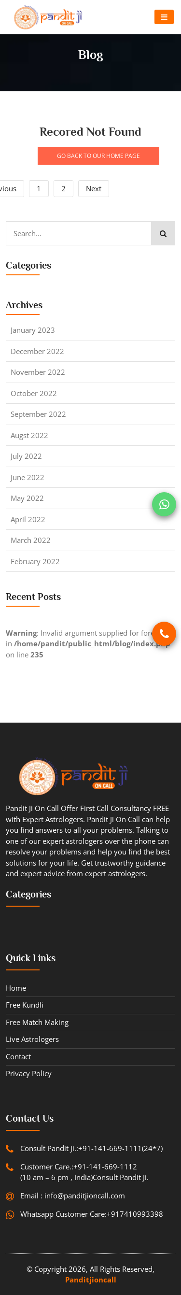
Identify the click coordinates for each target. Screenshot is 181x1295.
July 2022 (26, 456)
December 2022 (37, 351)
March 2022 (31, 540)
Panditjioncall (90, 1279)
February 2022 (35, 561)
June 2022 (27, 477)
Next (93, 188)
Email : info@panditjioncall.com (72, 1195)
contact (18, 1056)
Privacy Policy (29, 1073)
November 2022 (38, 372)
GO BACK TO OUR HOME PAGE (98, 156)
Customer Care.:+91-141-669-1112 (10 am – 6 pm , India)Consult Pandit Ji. (84, 1172)
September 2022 (38, 414)
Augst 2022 (29, 435)
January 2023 (33, 330)
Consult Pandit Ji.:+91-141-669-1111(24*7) (91, 1148)
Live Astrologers (32, 1039)
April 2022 (28, 519)
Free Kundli (24, 1005)
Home (16, 988)
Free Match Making (37, 1022)
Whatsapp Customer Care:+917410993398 (91, 1214)
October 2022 (34, 393)
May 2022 (27, 498)
